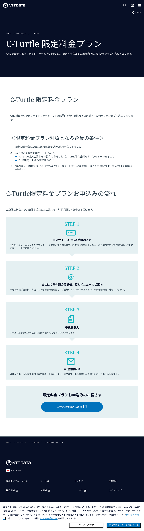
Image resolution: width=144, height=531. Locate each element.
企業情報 (113, 480)
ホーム (8, 33)
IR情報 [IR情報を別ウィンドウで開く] (43, 490)
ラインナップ (21, 33)
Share (136, 12)
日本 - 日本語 (13, 470)
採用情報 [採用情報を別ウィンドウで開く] (10, 490)
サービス (44, 480)
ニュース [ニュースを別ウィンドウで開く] (78, 490)
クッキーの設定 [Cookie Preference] (86, 525)
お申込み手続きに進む (69, 407)
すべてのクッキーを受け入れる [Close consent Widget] (124, 525)
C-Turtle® (35, 33)
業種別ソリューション (17, 480)
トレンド (78, 480)
